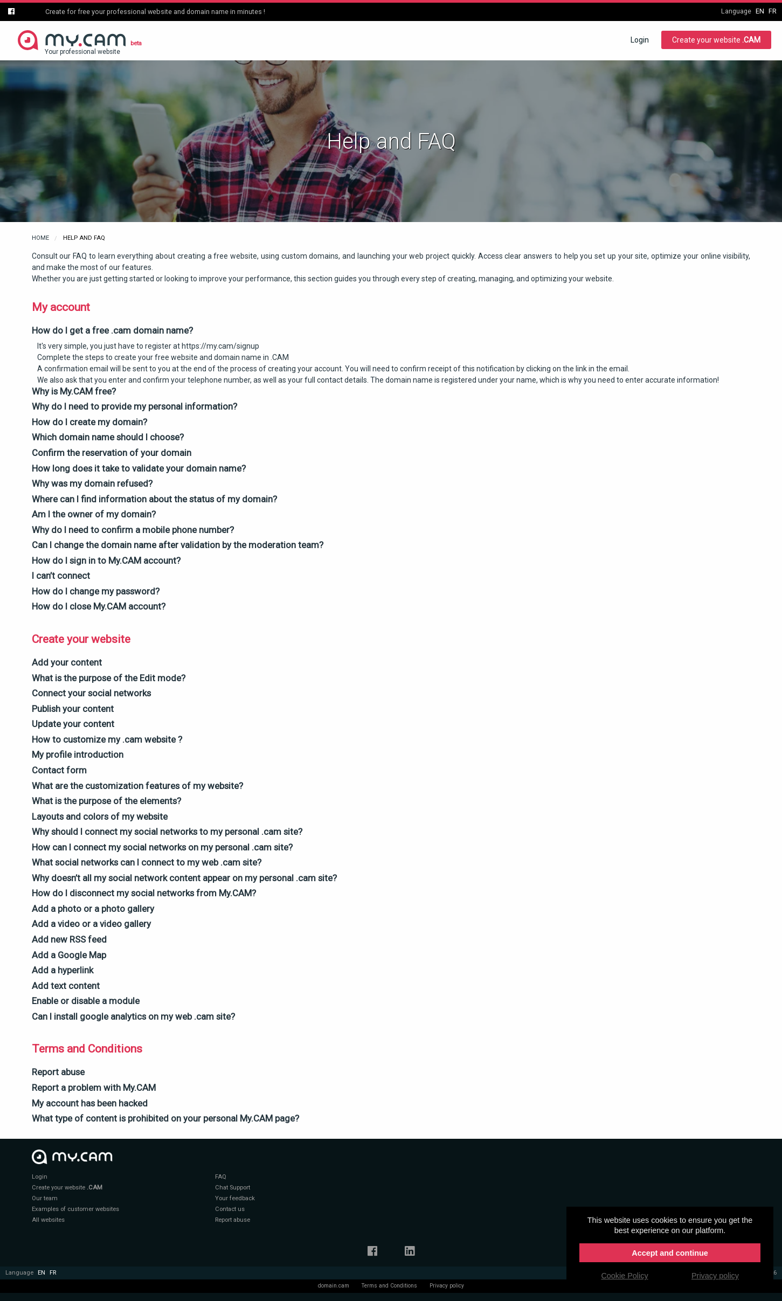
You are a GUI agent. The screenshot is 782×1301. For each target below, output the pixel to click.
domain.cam (333, 1286)
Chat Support (232, 1187)
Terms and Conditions (389, 1286)
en (760, 11)
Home (40, 237)
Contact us (230, 1209)
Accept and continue (670, 1253)
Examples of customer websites (75, 1209)
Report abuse (232, 1219)
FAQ (220, 1176)
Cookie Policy (624, 1275)
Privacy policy (447, 1286)
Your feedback (235, 1198)
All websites (48, 1219)
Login (640, 40)
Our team (45, 1198)
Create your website (716, 40)
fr (773, 11)
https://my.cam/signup (220, 346)
